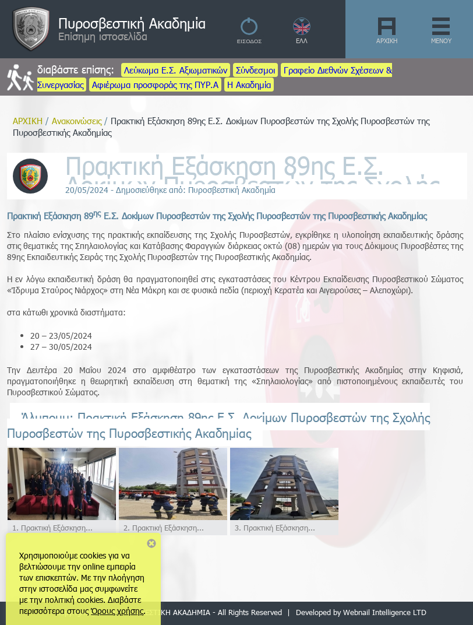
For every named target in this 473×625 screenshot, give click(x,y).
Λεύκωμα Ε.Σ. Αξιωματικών (175, 70)
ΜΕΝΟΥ (441, 40)
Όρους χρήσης (117, 610)
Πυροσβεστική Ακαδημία (132, 22)
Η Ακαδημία (249, 84)
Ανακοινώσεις (76, 121)
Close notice (151, 543)
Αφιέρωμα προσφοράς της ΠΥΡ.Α (155, 84)
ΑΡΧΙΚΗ (386, 40)
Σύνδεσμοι (255, 70)
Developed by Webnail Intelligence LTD (361, 612)
